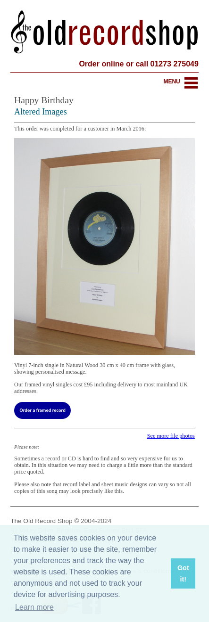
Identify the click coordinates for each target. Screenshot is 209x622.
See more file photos (171, 436)
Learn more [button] (34, 607)
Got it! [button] (183, 573)
